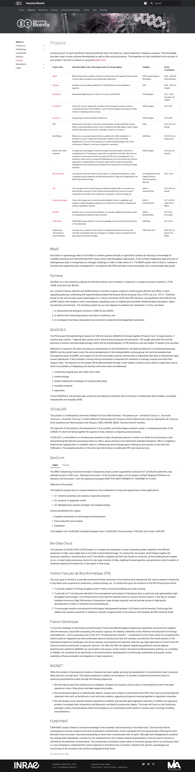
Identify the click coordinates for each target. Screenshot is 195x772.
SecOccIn (56, 118)
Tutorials (103, 10)
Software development (70, 10)
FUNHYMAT (57, 221)
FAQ (94, 10)
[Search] (165, 3)
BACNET (56, 212)
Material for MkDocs (69, 767)
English (55, 465)
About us (31, 10)
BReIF (55, 76)
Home (21, 10)
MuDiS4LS (57, 94)
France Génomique (60, 200)
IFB (54, 188)
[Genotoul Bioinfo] (19, 3)
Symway (56, 85)
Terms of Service (110, 767)
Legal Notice (122, 767)
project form (100, 60)
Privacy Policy (96, 767)
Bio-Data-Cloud (58, 174)
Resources (43, 10)
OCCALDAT (57, 106)
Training (54, 10)
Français (65, 465)
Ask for (86, 10)
